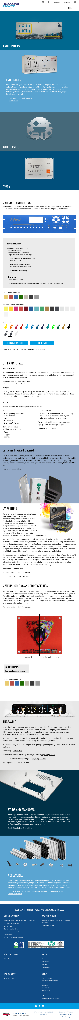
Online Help (52, 428)
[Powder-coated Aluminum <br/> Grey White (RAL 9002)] (72, 309)
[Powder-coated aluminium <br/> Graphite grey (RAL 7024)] (57, 309)
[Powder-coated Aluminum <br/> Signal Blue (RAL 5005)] (31, 309)
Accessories (13, 100)
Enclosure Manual (15, 893)
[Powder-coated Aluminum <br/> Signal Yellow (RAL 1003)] (11, 309)
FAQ (43, 958)
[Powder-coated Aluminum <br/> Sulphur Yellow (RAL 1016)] (6, 309)
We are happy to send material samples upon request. (24, 349)
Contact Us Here (22, 576)
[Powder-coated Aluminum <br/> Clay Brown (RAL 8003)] (47, 309)
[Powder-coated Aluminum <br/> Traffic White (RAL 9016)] (6, 314)
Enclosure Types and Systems (20, 98)
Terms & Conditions (66, 1014)
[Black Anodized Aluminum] (31, 297)
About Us (67, 2)
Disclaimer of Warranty (66, 1012)
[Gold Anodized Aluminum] (6, 297)
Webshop (57, 2)
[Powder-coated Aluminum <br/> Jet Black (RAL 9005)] (52, 309)
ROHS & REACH (42, 342)
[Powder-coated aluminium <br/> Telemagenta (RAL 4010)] (16, 309)
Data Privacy (66, 1017)
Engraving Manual (48, 754)
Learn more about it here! (12, 469)
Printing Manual (24, 572)
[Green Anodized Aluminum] (21, 297)
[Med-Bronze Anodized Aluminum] (26, 297)
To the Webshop (9, 978)
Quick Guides (45, 967)
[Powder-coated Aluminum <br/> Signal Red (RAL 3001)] (21, 309)
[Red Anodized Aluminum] (11, 297)
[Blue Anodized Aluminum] (16, 297)
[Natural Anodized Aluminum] (36, 297)
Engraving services (39, 758)
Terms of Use (43, 1014)
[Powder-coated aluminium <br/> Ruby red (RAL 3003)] (26, 309)
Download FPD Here (48, 925)
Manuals (44, 964)
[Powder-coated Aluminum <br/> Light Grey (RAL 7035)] (67, 309)
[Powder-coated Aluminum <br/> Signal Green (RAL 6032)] (42, 309)
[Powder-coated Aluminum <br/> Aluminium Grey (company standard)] (62, 309)
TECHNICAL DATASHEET (15, 342)
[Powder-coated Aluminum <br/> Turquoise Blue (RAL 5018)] (36, 309)
